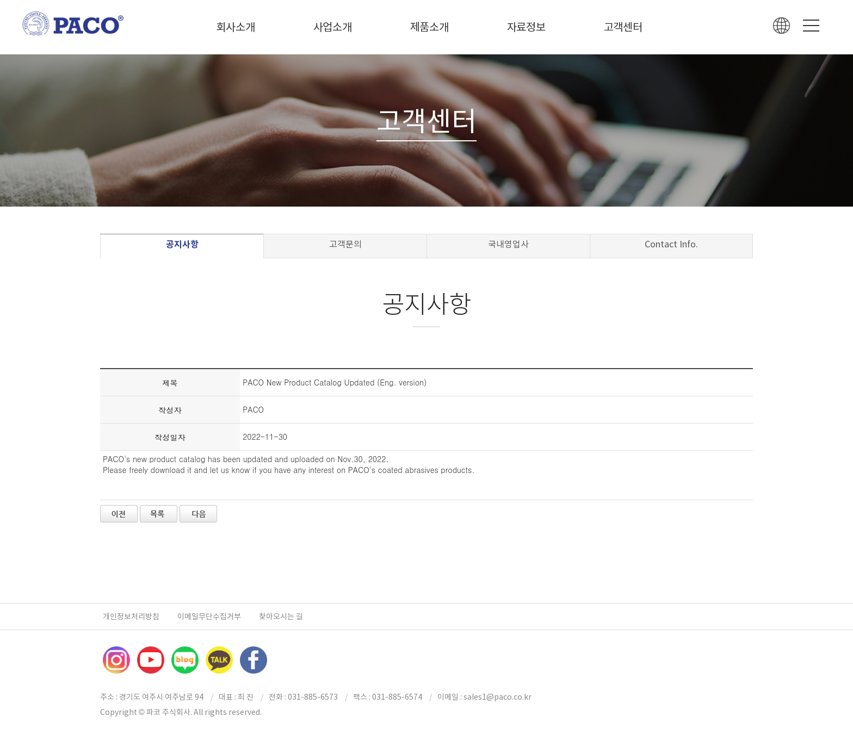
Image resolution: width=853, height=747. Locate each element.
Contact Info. (671, 244)
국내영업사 (508, 244)
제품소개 (429, 27)
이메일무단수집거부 (209, 616)
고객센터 (623, 27)
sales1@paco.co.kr (497, 697)
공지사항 (182, 244)
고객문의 (345, 244)
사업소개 (332, 27)
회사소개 (236, 27)
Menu (811, 25)
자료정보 (526, 27)
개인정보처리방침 (131, 616)
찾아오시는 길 (281, 616)
